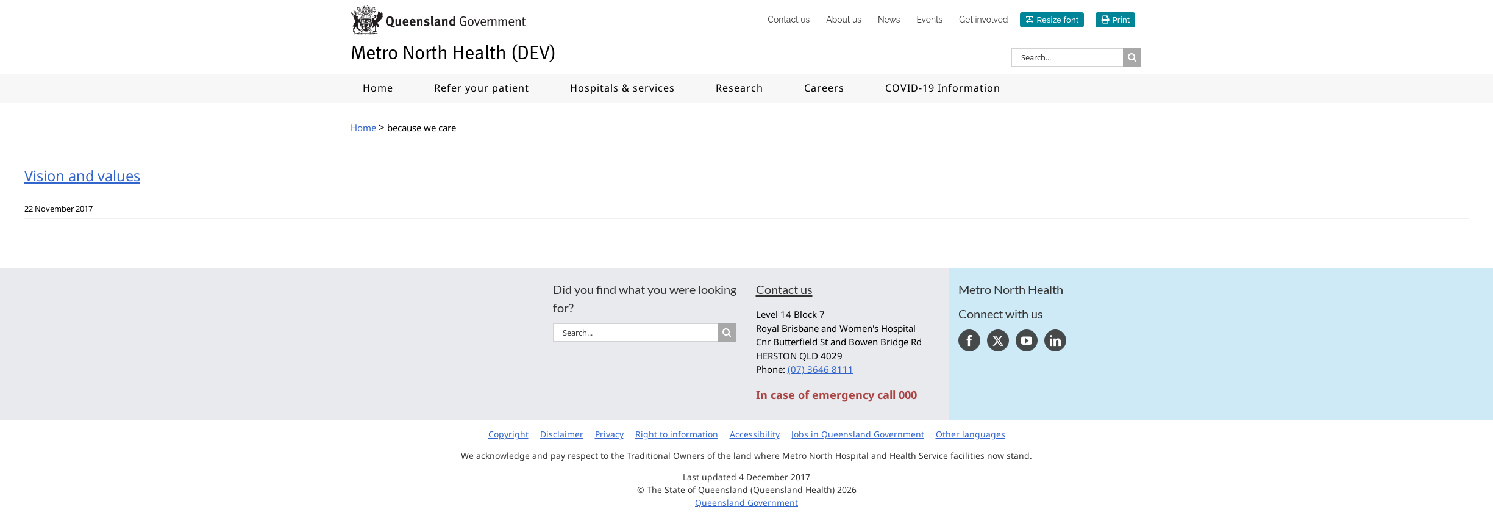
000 (908, 394)
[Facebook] (969, 340)
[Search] (1132, 57)
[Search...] (1067, 57)
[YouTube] (1027, 340)
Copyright (508, 434)
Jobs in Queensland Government (857, 434)
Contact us (784, 289)
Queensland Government (746, 502)
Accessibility (755, 434)
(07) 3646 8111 (820, 369)
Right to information (676, 434)
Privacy (609, 434)
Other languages (970, 434)
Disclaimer (561, 434)
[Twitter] (998, 340)
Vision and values (82, 175)
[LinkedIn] (1055, 340)
